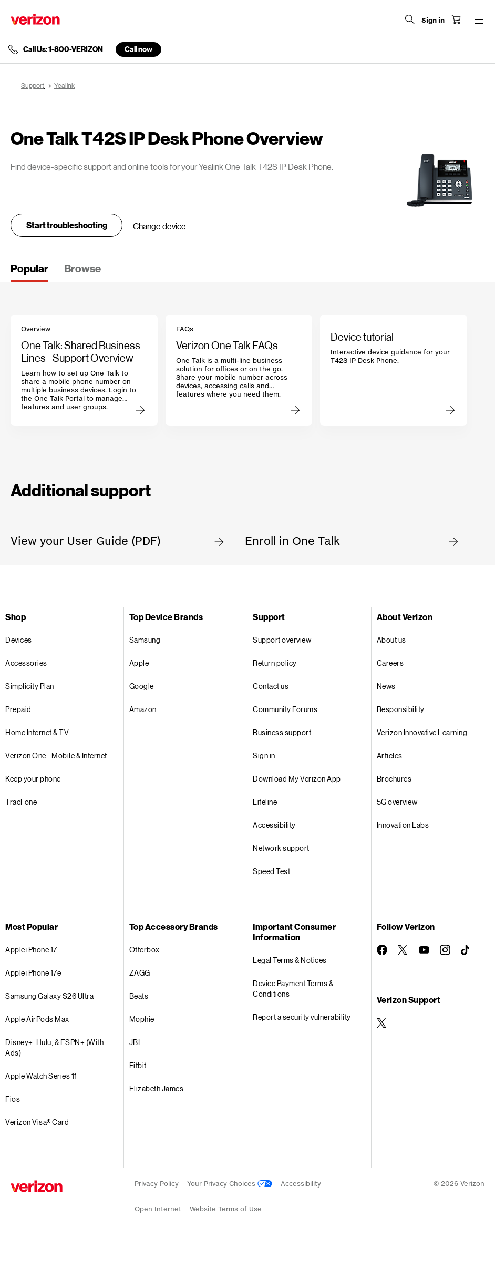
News (386, 686)
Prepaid (18, 709)
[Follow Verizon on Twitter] (403, 950)
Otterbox (144, 949)
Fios (12, 1098)
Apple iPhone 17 (31, 949)
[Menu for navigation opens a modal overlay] (479, 19)
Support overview (282, 639)
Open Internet (158, 1209)
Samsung (145, 639)
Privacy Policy (157, 1184)
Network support (281, 848)
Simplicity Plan (29, 686)
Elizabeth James (156, 1088)
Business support (282, 732)
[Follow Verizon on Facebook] (382, 950)
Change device (159, 226)
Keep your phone (33, 778)
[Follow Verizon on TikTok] (466, 950)
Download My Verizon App (297, 778)
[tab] (29, 272)
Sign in (264, 755)
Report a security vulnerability (302, 1016)
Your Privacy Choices (229, 1184)
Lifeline (265, 801)
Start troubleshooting (66, 225)
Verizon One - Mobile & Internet (56, 755)
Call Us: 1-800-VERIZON (63, 49)
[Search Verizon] (409, 19)
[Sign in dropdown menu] (433, 20)
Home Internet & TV (37, 732)
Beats (139, 995)
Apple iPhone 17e (33, 972)
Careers (390, 662)
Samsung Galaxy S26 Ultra (49, 995)
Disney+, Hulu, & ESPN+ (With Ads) (54, 1047)
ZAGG (139, 972)
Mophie (141, 1019)
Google (141, 686)
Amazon (143, 709)
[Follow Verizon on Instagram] (445, 950)
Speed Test (271, 871)
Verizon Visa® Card (37, 1122)
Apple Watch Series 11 (41, 1075)
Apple (139, 662)
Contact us (270, 686)
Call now (138, 49)
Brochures (394, 778)
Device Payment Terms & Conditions (293, 988)
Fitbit (138, 1065)
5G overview (397, 801)
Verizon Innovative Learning (422, 732)
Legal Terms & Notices (290, 960)
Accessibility (274, 824)
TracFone (21, 801)
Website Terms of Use (226, 1209)
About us (391, 639)
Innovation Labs (403, 824)
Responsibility (401, 709)
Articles (390, 755)
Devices (18, 639)
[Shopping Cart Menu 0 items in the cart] (456, 19)
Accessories (26, 662)
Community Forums (285, 709)
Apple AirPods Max (37, 1019)
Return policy (275, 662)
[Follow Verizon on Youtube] (424, 950)
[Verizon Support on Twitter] (382, 1023)
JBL (136, 1042)
